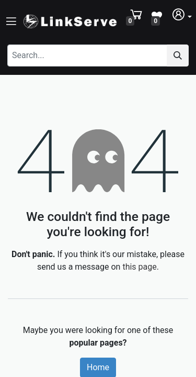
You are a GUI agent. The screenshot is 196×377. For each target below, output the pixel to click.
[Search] (178, 55)
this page (139, 267)
